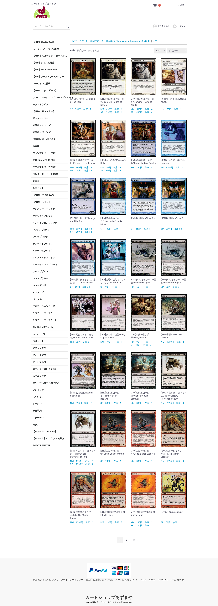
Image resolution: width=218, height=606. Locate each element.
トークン (37, 403)
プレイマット (39, 389)
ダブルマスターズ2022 (44, 167)
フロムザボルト (40, 271)
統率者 (36, 181)
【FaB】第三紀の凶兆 (43, 42)
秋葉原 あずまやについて (45, 579)
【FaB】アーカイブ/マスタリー (48, 76)
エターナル (38, 417)
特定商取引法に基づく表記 (99, 579)
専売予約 (37, 410)
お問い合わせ (177, 579)
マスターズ (38, 292)
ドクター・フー (40, 118)
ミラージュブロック (43, 250)
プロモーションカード (44, 306)
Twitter (152, 579)
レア (155, 41)
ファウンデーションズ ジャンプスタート (50, 97)
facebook (163, 579)
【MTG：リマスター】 (44, 111)
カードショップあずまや (109, 597)
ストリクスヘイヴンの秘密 (46, 48)
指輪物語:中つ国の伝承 (44, 139)
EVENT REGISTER (41, 445)
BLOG (143, 579)
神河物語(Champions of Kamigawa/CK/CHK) (128, 41)
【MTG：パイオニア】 (44, 195)
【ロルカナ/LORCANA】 (45, 431)
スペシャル (38, 396)
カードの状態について (126, 579)
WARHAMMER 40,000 (44, 160)
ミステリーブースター (44, 313)
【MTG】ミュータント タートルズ (50, 55)
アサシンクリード (41, 348)
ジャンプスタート (41, 362)
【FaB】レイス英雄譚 (43, 62)
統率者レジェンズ (41, 132)
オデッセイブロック (43, 215)
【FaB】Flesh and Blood (45, 69)
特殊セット (38, 341)
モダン (36, 424)
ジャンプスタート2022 (44, 153)
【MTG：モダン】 (42, 202)
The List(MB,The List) (43, 327)
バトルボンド (39, 285)
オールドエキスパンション (46, 264)
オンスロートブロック (44, 209)
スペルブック (39, 376)
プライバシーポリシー (72, 579)
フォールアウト (40, 355)
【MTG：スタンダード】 (45, 90)
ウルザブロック (40, 236)
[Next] (135, 540)
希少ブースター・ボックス (46, 382)
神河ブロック (97, 41)
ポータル (37, 299)
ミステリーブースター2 (44, 320)
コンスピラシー (40, 278)
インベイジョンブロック (45, 222)
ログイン (179, 26)
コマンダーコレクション (45, 369)
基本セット (38, 188)
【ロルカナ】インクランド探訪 (48, 438)
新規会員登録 (161, 26)
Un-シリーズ (39, 334)
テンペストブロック (43, 243)
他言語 (36, 146)
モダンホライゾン (41, 104)
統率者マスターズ (41, 125)
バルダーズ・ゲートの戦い (46, 174)
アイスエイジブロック (44, 257)
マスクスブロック (41, 229)
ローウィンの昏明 (41, 83)
